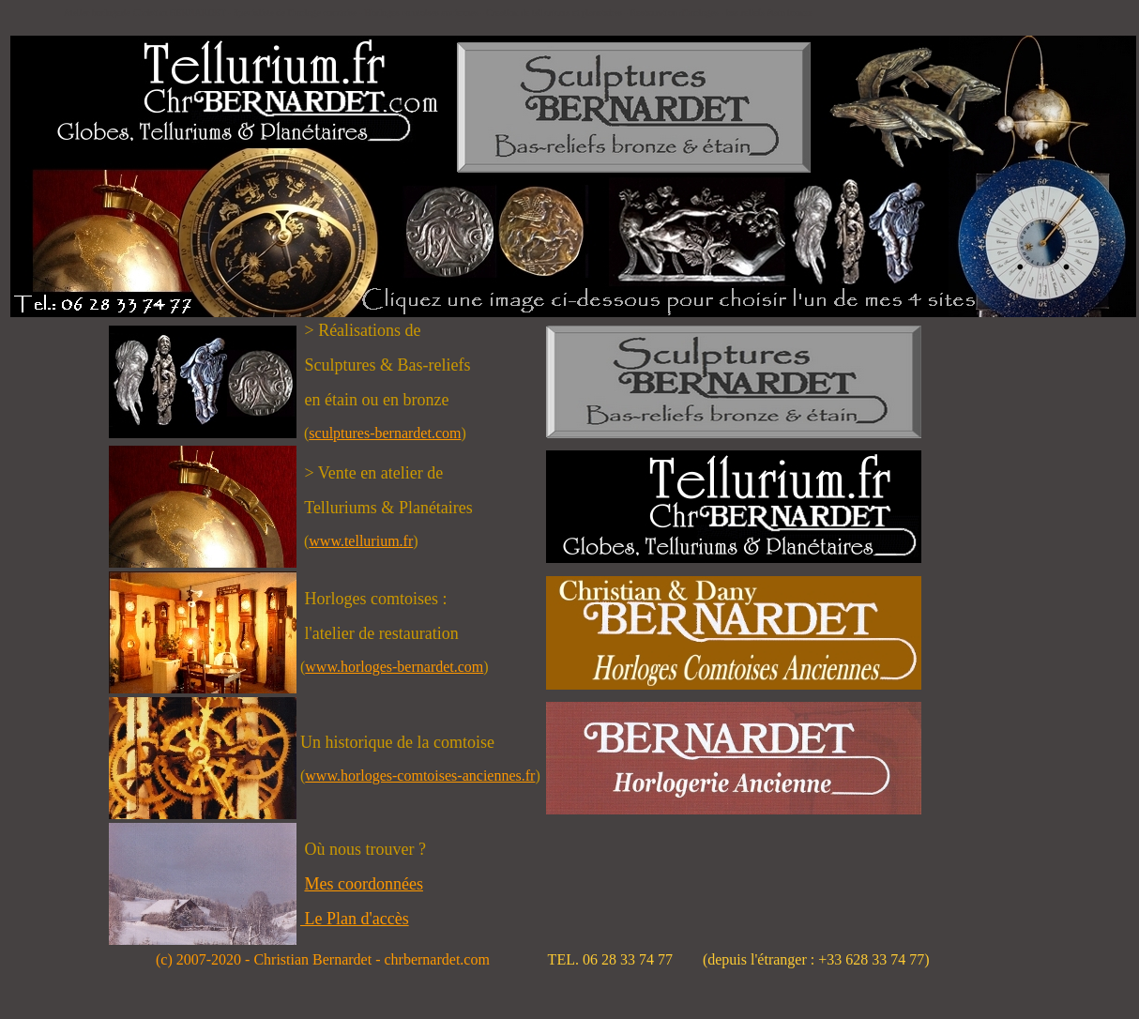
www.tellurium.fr (361, 541)
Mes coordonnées (363, 884)
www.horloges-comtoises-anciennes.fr (420, 775)
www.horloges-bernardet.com (394, 667)
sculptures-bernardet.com (385, 433)
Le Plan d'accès (354, 918)
